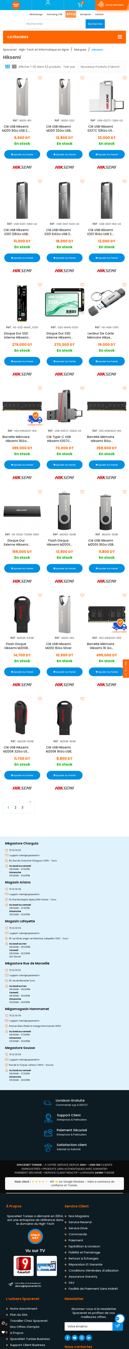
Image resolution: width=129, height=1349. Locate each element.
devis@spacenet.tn (28, 1284)
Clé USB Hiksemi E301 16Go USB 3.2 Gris (101, 232)
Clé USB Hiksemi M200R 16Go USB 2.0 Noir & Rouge (58, 749)
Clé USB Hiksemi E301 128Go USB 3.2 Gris (16, 232)
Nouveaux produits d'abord (101, 67)
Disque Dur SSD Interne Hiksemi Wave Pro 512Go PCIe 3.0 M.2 (16, 336)
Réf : (16, 120)
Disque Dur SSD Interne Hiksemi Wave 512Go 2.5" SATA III (58, 336)
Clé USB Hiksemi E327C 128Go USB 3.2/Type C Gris (101, 128)
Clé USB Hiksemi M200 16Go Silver (58, 646)
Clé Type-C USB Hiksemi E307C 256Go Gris (58, 439)
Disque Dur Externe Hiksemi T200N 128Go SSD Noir (16, 542)
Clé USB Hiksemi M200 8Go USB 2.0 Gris (16, 128)
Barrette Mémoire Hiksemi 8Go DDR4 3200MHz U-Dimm (101, 439)
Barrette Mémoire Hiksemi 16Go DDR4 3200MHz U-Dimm (16, 439)
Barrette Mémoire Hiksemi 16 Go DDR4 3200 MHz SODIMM (100, 646)
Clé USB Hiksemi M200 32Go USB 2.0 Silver (58, 128)
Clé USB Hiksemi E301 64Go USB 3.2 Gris (58, 232)
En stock (22, 143)
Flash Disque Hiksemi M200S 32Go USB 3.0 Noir (58, 542)
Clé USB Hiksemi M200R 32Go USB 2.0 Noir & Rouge (16, 749)
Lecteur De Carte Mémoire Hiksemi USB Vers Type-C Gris (100, 336)
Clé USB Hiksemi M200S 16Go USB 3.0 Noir (100, 542)
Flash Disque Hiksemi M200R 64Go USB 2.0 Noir (16, 646)
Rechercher (95, 24)
